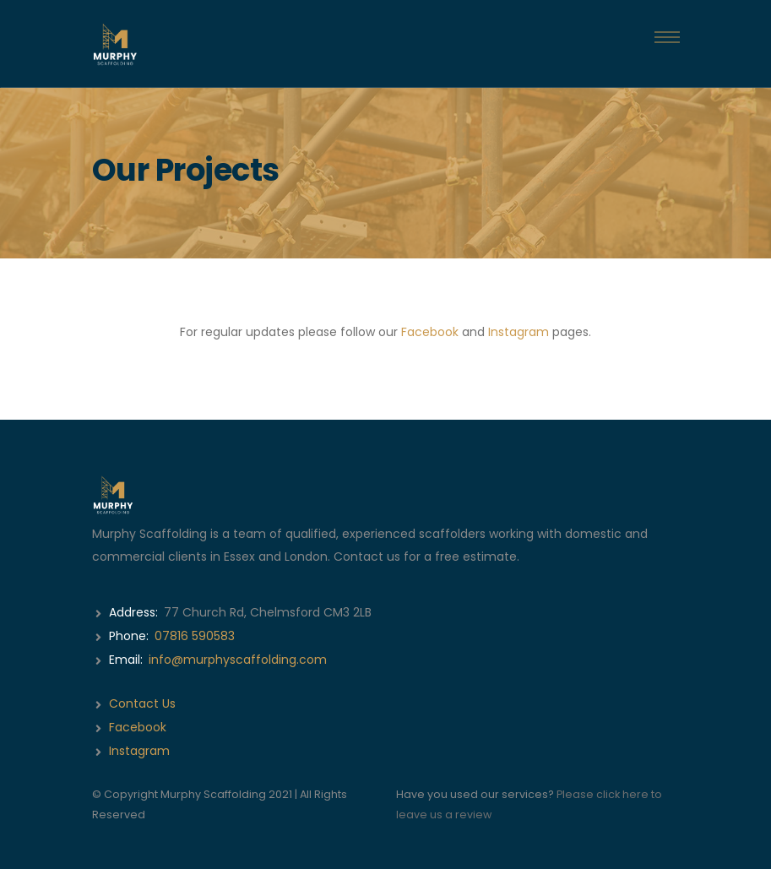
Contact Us (142, 703)
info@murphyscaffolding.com (238, 659)
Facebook (430, 331)
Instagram (518, 331)
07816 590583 (195, 635)
